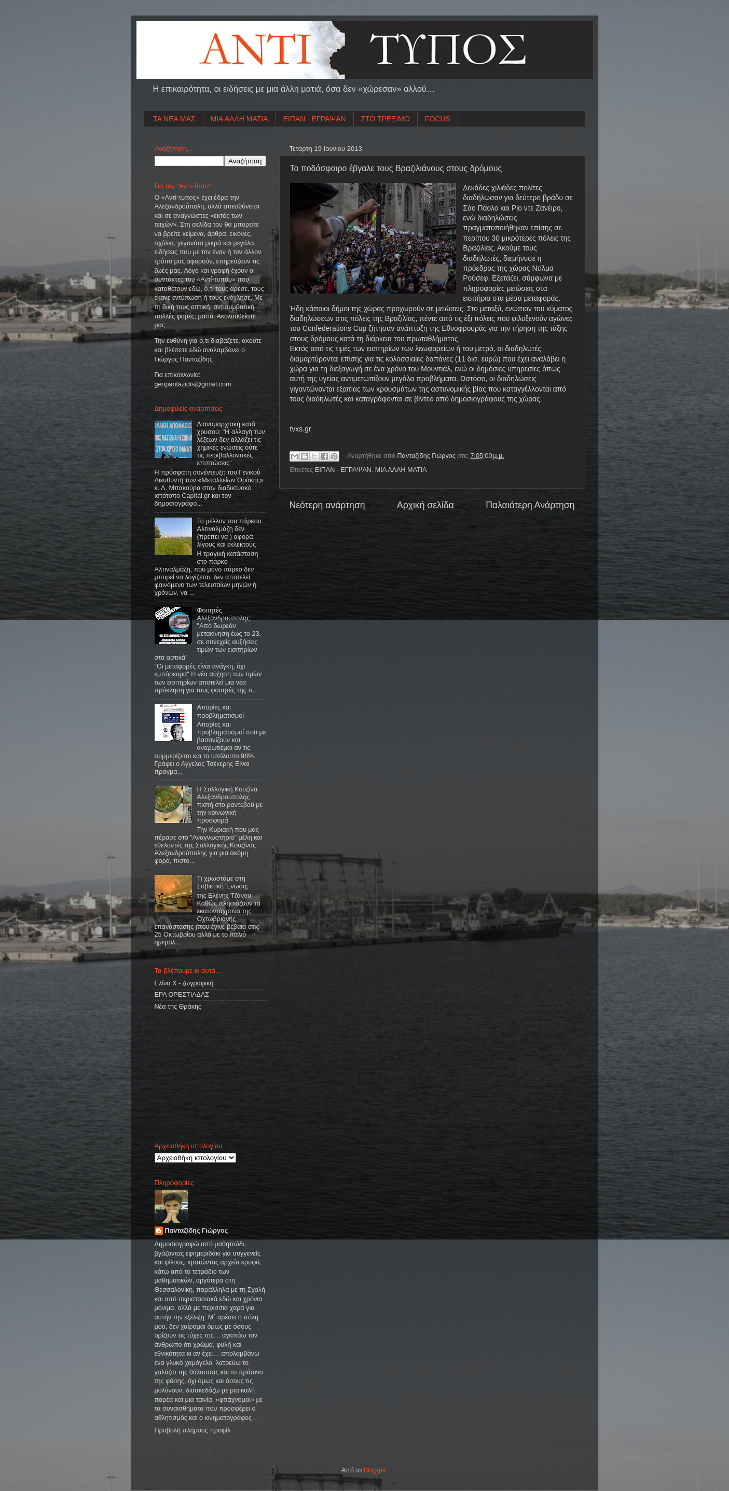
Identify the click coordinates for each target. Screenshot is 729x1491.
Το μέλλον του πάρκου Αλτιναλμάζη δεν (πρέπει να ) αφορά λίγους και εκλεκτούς (229, 533)
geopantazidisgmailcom (193, 384)
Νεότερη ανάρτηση (327, 505)
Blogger (375, 1470)
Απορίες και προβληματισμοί (220, 711)
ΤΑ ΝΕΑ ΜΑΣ (174, 119)
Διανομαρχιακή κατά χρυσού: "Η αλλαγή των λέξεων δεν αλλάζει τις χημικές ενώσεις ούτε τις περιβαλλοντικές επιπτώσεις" (231, 444)
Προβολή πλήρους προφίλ (193, 1430)
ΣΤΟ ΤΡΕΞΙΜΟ (385, 119)
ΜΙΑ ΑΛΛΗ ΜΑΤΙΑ (239, 119)
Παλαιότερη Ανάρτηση (530, 505)
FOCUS (437, 119)
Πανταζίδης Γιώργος (427, 455)
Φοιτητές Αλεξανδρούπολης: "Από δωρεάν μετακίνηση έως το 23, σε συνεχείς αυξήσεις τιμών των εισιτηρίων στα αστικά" (208, 634)
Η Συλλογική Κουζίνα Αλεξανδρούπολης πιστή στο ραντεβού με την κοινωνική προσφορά (230, 805)
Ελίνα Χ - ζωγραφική (184, 983)
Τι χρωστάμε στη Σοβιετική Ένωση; (223, 882)
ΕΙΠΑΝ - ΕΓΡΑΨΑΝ (314, 119)
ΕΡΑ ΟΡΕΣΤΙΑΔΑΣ (182, 994)
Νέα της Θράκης (178, 1006)
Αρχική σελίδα (425, 505)
